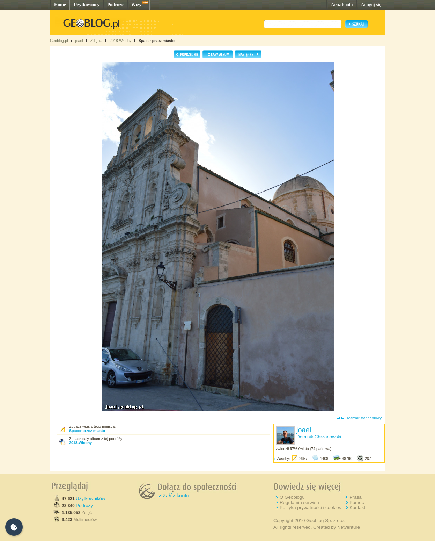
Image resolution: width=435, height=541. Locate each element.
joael (79, 40)
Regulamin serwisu (299, 502)
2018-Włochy (120, 40)
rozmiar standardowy (364, 418)
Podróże (115, 4)
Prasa (355, 497)
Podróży (84, 505)
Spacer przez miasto (157, 40)
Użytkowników (90, 498)
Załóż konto (341, 4)
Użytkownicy (86, 4)
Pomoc (356, 502)
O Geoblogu (292, 497)
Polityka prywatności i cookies (310, 507)
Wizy (136, 4)
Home (60, 4)
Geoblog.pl (59, 40)
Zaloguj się (370, 4)
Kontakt (357, 507)
